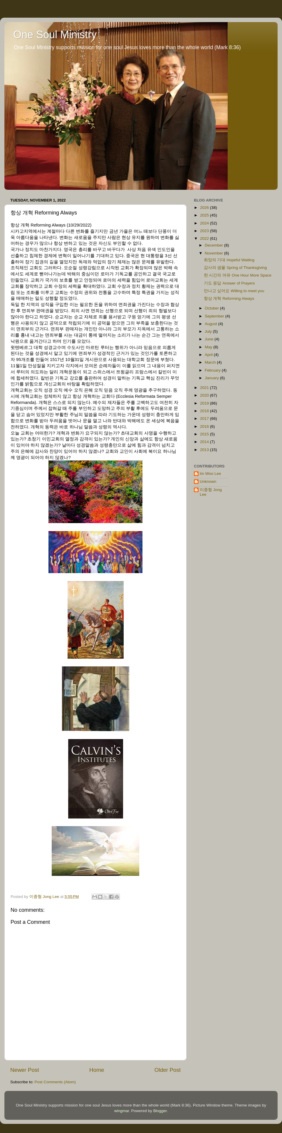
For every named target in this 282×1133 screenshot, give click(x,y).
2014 (205, 442)
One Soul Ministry (55, 35)
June (209, 339)
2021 (205, 387)
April (209, 354)
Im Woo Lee (210, 473)
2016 (205, 426)
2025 (205, 215)
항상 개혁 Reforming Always (229, 298)
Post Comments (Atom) (55, 1082)
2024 (205, 223)
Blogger (160, 1111)
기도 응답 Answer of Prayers (229, 283)
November (214, 253)
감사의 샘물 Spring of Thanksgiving (235, 267)
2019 (205, 403)
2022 (205, 238)
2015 (205, 434)
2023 (205, 231)
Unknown (208, 481)
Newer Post (24, 1070)
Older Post (168, 1070)
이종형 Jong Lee (211, 492)
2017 (205, 418)
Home (96, 1070)
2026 (205, 207)
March (211, 362)
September (215, 316)
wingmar (121, 1111)
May (209, 347)
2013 (205, 449)
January (212, 378)
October (212, 308)
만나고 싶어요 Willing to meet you (234, 291)
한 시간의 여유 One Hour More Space (237, 275)
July (209, 331)
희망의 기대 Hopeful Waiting (229, 260)
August (211, 324)
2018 (205, 411)
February (213, 370)
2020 (205, 395)
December (214, 245)
